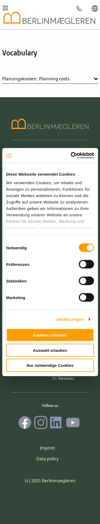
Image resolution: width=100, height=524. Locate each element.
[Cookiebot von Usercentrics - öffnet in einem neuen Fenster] (71, 155)
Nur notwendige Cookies (50, 365)
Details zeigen (70, 319)
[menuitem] (79, 8)
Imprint (47, 448)
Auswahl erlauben (50, 350)
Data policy (47, 459)
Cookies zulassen (50, 335)
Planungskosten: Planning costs (36, 79)
